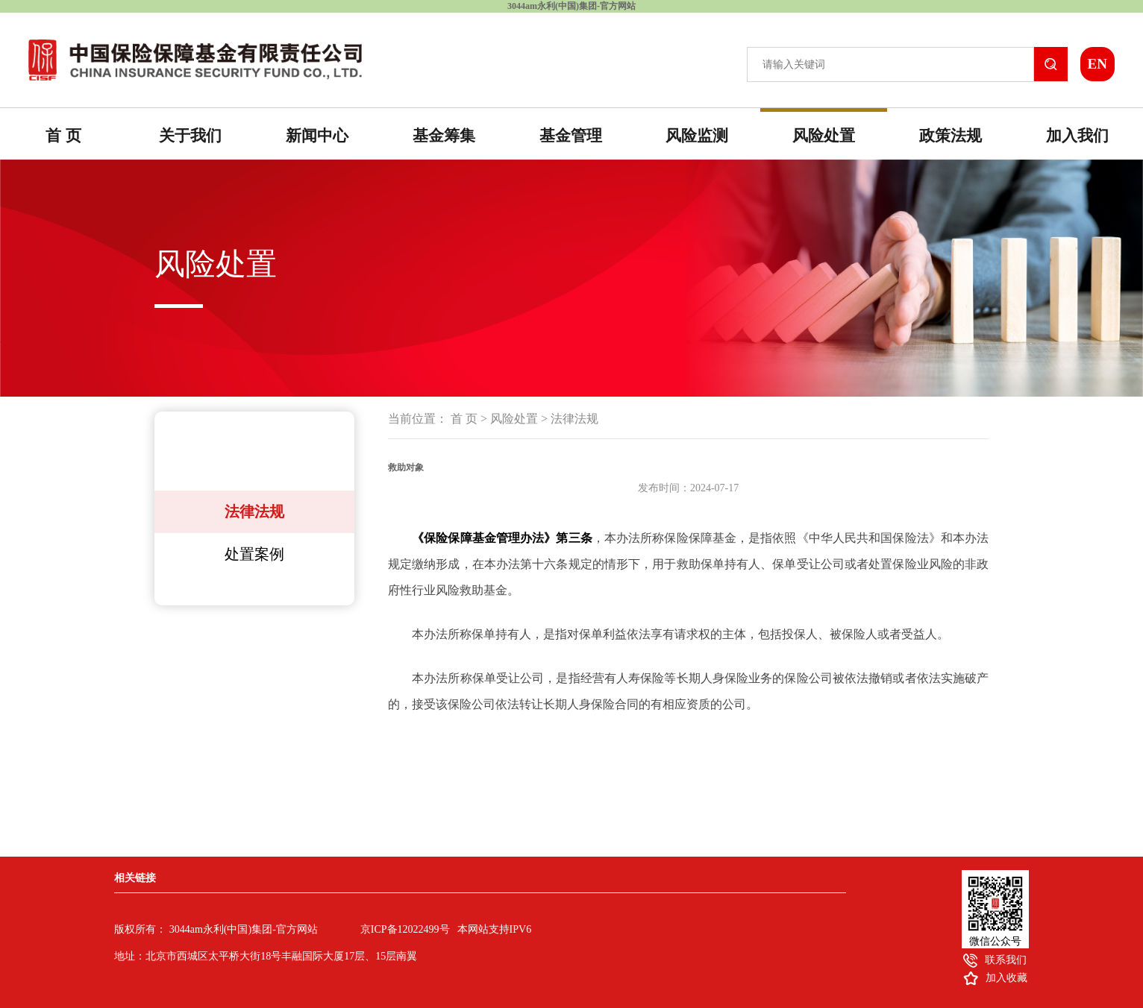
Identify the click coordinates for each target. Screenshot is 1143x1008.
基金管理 (570, 135)
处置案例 (254, 554)
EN (1096, 64)
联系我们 (1006, 960)
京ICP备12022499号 (405, 929)
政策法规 (950, 135)
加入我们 (1077, 135)
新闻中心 (317, 135)
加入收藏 (1006, 977)
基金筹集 (444, 135)
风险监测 (697, 135)
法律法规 (254, 511)
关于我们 (190, 135)
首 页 (63, 135)
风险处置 (823, 135)
